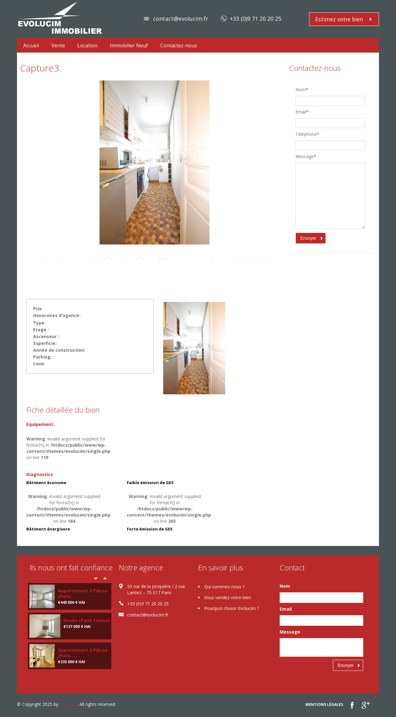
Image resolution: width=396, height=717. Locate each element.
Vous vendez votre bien (227, 597)
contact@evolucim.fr (180, 18)
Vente (58, 45)
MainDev (68, 704)
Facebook (352, 705)
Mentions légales (324, 704)
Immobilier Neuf (129, 45)
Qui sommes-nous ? (224, 587)
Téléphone (307, 134)
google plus (365, 705)
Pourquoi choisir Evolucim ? (231, 608)
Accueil (31, 45)
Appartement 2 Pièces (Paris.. (83, 593)
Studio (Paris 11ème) (86, 620)
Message (305, 156)
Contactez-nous (178, 45)
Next (105, 578)
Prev (96, 578)
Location (87, 45)
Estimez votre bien (339, 19)
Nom (301, 89)
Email (302, 112)
